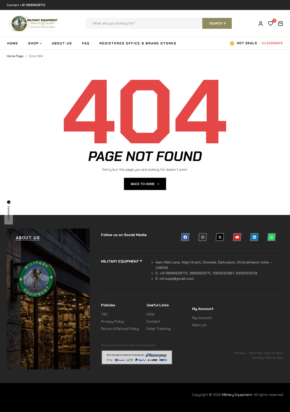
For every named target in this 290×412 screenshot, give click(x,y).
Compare (8, 210)
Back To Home (145, 184)
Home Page (15, 56)
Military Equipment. (237, 394)
